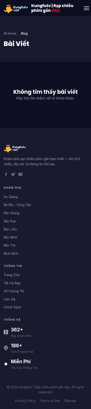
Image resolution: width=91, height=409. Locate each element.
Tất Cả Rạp (12, 283)
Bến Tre (9, 245)
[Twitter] (13, 175)
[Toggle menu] (86, 8)
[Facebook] (6, 175)
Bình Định (11, 253)
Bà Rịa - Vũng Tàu (17, 205)
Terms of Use (50, 401)
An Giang (11, 197)
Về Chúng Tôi (14, 291)
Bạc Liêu (10, 229)
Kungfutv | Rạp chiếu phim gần (52, 8)
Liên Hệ (9, 299)
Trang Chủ (12, 275)
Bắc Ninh (10, 237)
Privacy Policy (25, 401)
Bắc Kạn (10, 221)
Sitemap (70, 401)
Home (10, 33)
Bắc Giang (11, 213)
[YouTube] (20, 175)
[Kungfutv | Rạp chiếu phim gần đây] (16, 8)
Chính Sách (12, 307)
